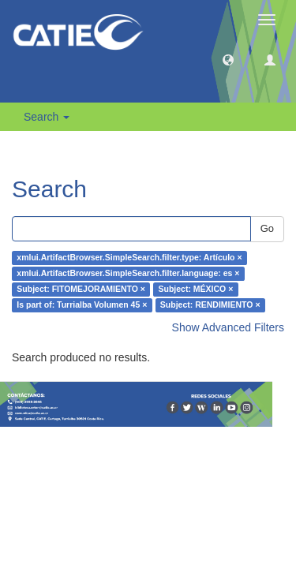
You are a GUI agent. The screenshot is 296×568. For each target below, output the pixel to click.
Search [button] (46, 116)
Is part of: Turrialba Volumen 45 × (82, 305)
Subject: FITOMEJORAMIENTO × (81, 289)
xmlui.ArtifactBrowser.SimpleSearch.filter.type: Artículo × (129, 258)
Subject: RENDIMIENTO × (210, 305)
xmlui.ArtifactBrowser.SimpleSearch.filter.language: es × (128, 273)
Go (267, 228)
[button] (228, 59)
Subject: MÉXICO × (195, 289)
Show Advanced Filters (228, 327)
